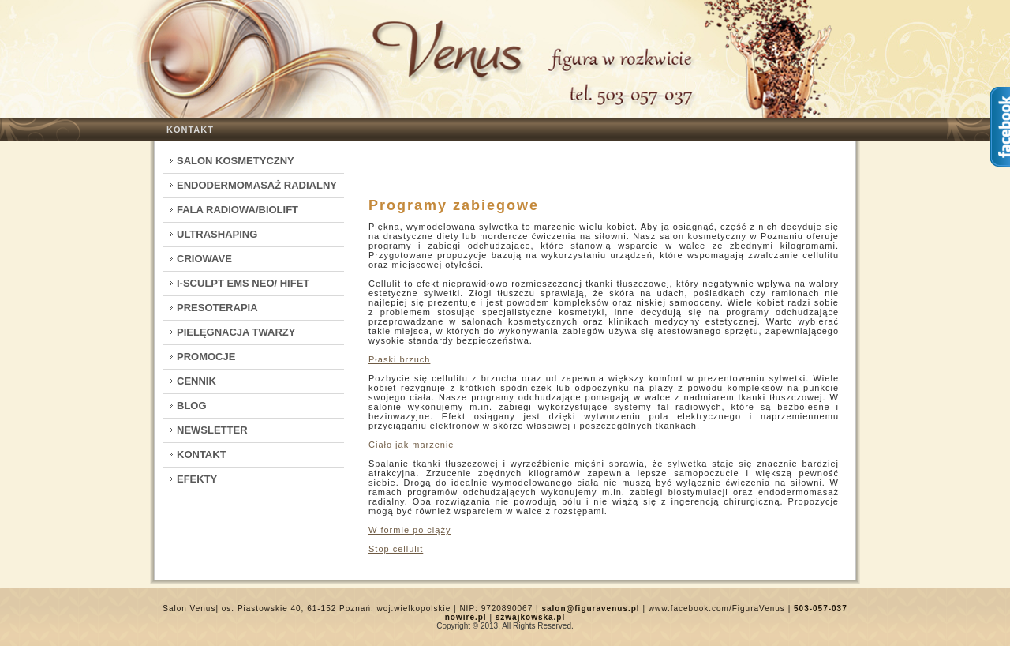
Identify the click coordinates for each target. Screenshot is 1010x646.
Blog (192, 405)
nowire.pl (466, 617)
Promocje (206, 356)
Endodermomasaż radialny (257, 185)
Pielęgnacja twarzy (236, 332)
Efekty (197, 479)
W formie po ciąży (409, 530)
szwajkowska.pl (530, 617)
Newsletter (212, 430)
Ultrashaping (217, 234)
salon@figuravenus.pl (590, 608)
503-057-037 (820, 608)
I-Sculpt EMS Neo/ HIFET (243, 283)
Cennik (196, 381)
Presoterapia (217, 308)
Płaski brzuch (399, 359)
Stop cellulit (395, 549)
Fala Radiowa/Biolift (237, 210)
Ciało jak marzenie (411, 444)
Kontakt (190, 129)
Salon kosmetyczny (235, 161)
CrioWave (204, 259)
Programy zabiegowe (453, 205)
